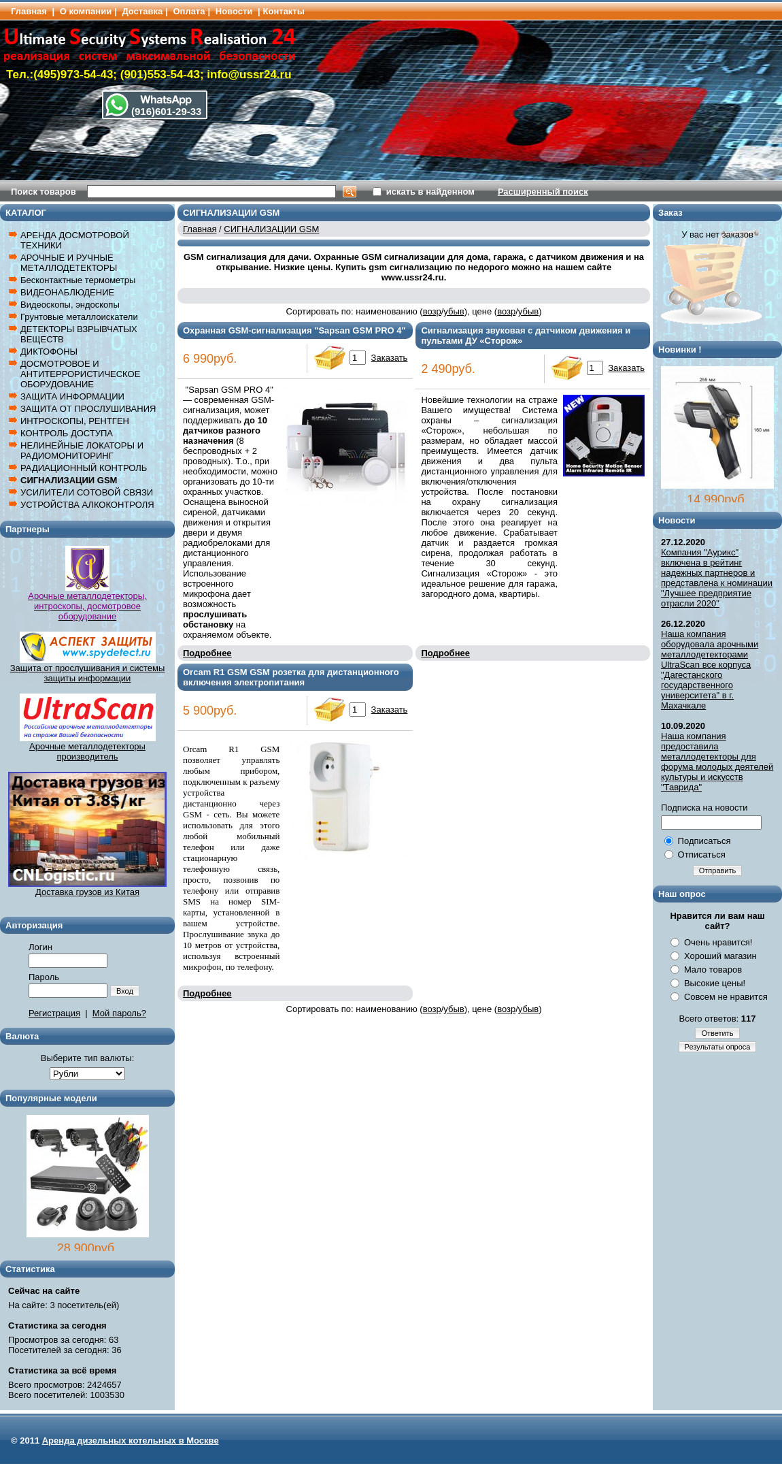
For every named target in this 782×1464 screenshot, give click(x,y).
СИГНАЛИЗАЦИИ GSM (68, 480)
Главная (29, 11)
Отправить (717, 870)
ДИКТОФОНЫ (49, 351)
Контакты (284, 11)
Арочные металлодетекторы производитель (88, 747)
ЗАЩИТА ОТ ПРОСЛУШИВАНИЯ (88, 409)
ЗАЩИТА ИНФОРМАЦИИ (72, 396)
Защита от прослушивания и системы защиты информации (87, 673)
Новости (234, 11)
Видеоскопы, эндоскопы (70, 304)
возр (432, 311)
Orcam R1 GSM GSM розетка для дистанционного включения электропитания (291, 677)
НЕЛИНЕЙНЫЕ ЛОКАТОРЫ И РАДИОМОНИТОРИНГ (81, 450)
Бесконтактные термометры (77, 280)
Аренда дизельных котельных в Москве (130, 1440)
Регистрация (54, 1013)
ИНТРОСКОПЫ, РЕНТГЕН (74, 421)
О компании (86, 11)
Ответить (717, 1033)
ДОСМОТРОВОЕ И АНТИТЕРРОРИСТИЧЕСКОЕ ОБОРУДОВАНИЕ (80, 374)
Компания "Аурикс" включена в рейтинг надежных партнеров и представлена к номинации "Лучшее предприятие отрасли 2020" (716, 577)
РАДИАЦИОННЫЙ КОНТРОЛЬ (83, 468)
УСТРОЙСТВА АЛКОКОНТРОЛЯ (87, 505)
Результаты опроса (718, 1047)
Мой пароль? (119, 1013)
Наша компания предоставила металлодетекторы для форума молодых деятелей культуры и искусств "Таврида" (717, 761)
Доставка (142, 11)
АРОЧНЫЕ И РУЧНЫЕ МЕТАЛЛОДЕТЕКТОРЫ (68, 263)
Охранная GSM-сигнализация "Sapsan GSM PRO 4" (294, 330)
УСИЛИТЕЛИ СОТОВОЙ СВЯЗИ (86, 492)
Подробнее (207, 653)
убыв (453, 311)
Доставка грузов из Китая (87, 888)
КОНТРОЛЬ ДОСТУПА (66, 433)
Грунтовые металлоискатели (79, 317)
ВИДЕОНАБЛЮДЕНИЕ (67, 292)
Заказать (389, 358)
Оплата (189, 11)
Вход (124, 991)
